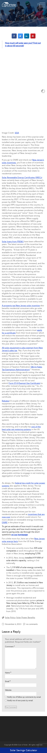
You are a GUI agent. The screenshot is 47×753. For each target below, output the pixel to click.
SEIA (17, 133)
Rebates (5, 401)
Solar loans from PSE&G (13, 241)
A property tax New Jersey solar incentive (21, 305)
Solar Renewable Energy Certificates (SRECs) (22, 177)
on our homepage (19, 534)
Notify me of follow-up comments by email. (24, 697)
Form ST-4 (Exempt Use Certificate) (24, 383)
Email (8, 681)
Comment (10, 646)
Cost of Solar (23, 745)
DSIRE (4, 522)
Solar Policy (10, 617)
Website (8, 690)
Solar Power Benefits (25, 617)
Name (8, 672)
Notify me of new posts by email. (20, 701)
